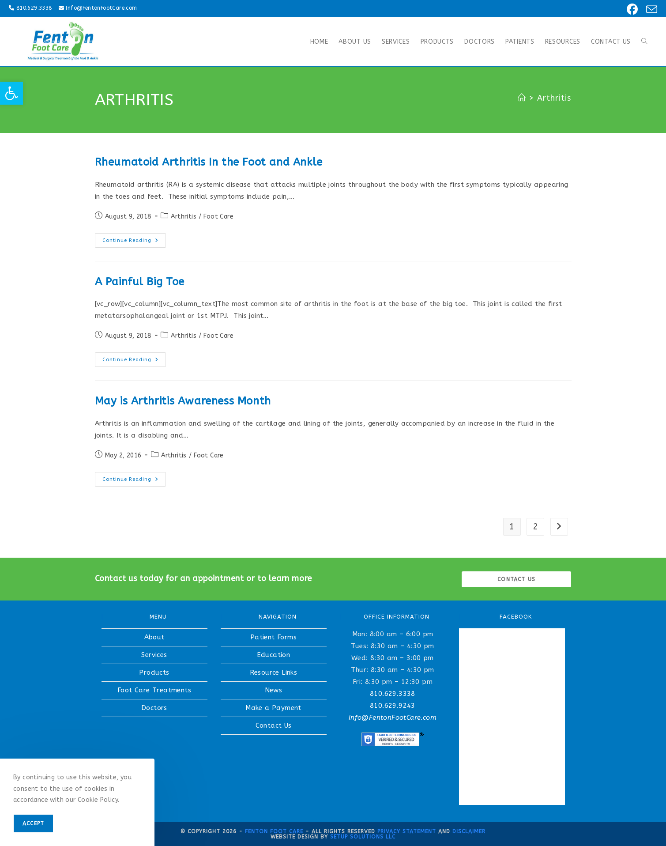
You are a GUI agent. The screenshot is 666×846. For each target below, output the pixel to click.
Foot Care (218, 216)
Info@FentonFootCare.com (101, 8)
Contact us (516, 579)
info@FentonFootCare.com (392, 717)
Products (154, 672)
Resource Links (273, 672)
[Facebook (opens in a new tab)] (630, 9)
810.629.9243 (392, 706)
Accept (33, 823)
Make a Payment (273, 708)
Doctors (154, 708)
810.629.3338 (34, 8)
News (273, 690)
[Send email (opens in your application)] (649, 9)
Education (273, 655)
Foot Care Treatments (154, 690)
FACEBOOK (516, 616)
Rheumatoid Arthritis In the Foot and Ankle (209, 162)
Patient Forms (273, 637)
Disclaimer (468, 831)
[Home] (522, 98)
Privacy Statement (406, 831)
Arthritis (554, 98)
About (154, 637)
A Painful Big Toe (139, 282)
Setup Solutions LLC (362, 837)
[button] (11, 93)
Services (154, 655)
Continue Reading (134, 242)
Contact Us (274, 725)
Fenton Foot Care (274, 831)
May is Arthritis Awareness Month (183, 401)
